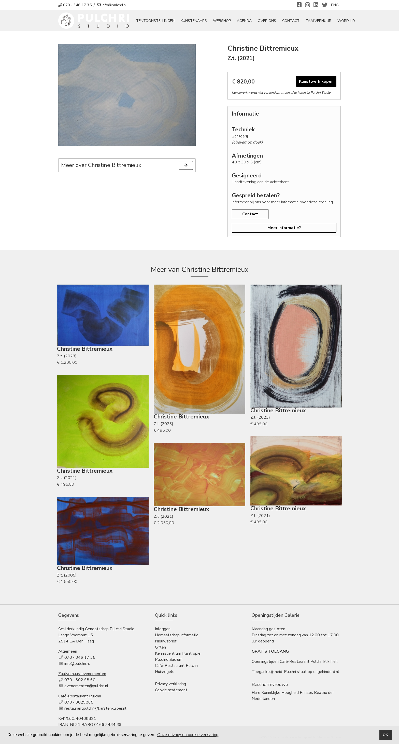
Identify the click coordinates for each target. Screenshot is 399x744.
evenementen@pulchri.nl (86, 686)
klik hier (330, 661)
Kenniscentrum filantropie (178, 653)
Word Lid (346, 20)
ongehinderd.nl (326, 672)
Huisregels (164, 672)
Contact (291, 20)
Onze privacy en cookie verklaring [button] (187, 735)
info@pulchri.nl (77, 663)
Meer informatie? (284, 228)
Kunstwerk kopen (316, 81)
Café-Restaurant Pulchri (176, 665)
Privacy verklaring (170, 684)
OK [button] (385, 735)
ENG (335, 5)
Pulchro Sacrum (168, 659)
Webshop (222, 20)
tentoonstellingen (155, 20)
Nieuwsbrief (165, 641)
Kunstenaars (194, 20)
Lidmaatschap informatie (176, 635)
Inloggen (162, 629)
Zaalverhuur (318, 20)
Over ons (267, 20)
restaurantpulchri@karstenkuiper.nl (95, 708)
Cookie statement (171, 690)
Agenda (244, 20)
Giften (160, 647)
